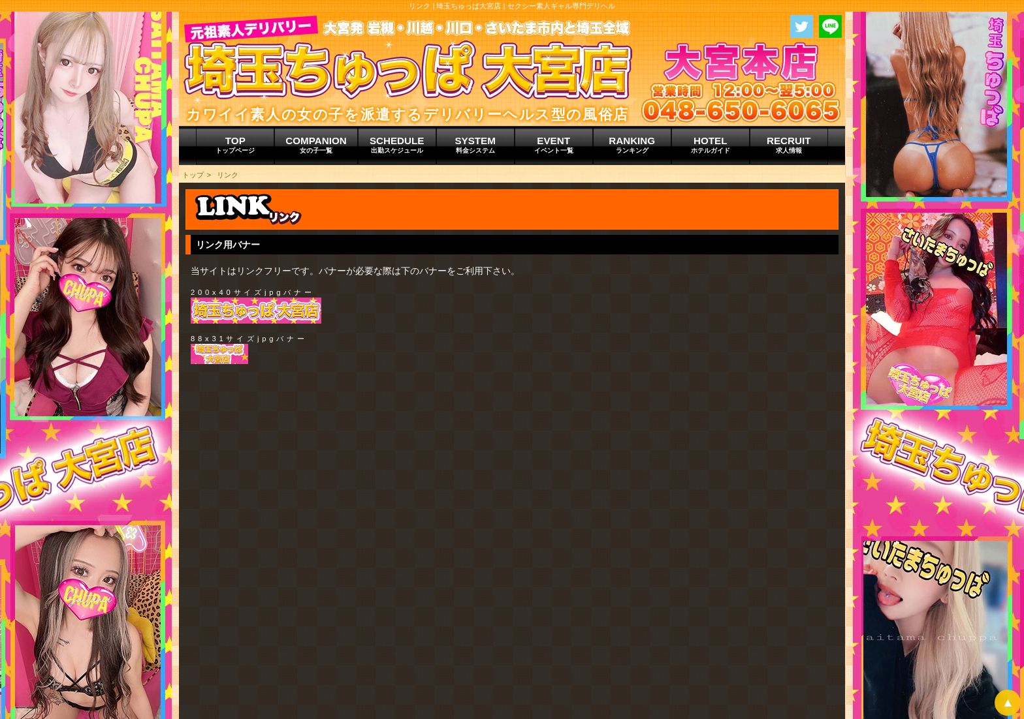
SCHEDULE (397, 145)
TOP (235, 145)
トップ (193, 175)
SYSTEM (475, 145)
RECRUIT (789, 145)
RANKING (632, 145)
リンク (227, 175)
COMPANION (315, 145)
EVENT (554, 145)
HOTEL (710, 145)
